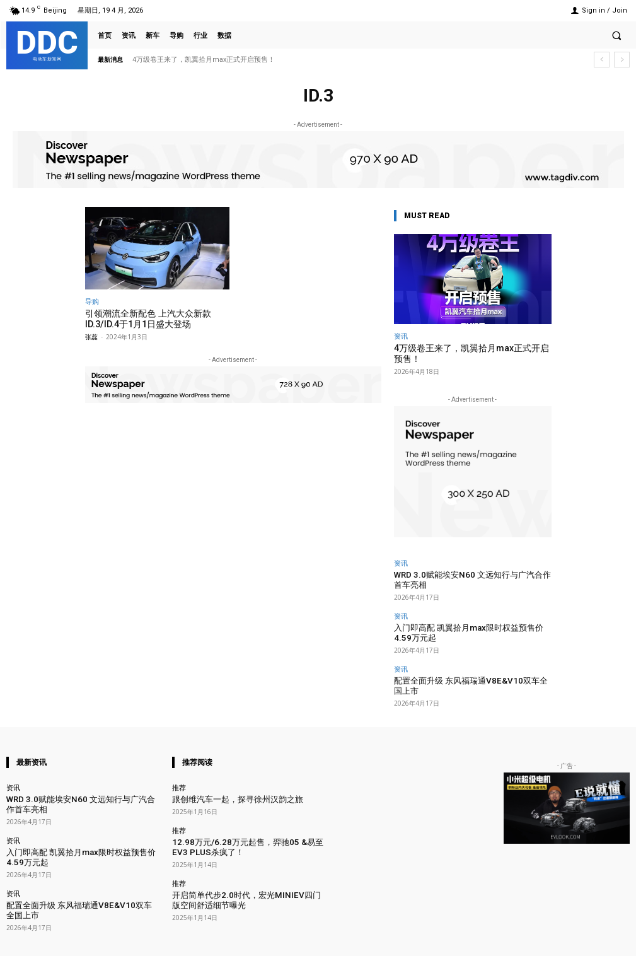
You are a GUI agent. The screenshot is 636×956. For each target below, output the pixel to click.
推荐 (179, 766)
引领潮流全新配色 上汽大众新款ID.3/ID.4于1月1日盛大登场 (143, 318)
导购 (92, 301)
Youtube (615, 938)
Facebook (414, 938)
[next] (622, 59)
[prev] (602, 59)
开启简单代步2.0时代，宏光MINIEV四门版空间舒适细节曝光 (247, 873)
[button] (616, 35)
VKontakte (550, 938)
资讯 (401, 335)
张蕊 (91, 334)
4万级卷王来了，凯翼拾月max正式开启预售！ (203, 59)
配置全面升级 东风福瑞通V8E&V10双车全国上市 (468, 671)
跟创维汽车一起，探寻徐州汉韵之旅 (227, 778)
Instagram (482, 938)
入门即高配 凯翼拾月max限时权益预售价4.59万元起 (470, 626)
